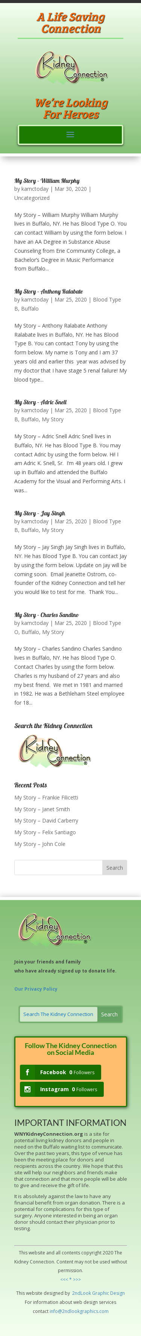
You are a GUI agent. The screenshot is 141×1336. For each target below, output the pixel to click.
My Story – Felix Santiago (45, 832)
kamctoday (35, 188)
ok (88, 1293)
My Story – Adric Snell (40, 403)
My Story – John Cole (39, 843)
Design (117, 1293)
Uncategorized (32, 197)
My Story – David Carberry (46, 820)
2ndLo (78, 1293)
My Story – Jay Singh (39, 514)
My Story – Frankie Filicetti (46, 797)
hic (106, 1293)
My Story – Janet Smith (42, 809)
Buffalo (30, 308)
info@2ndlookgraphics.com (79, 1311)
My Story (53, 419)
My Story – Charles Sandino (46, 615)
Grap (97, 1293)
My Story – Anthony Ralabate (48, 292)
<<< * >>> (70, 1279)
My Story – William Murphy (47, 181)
